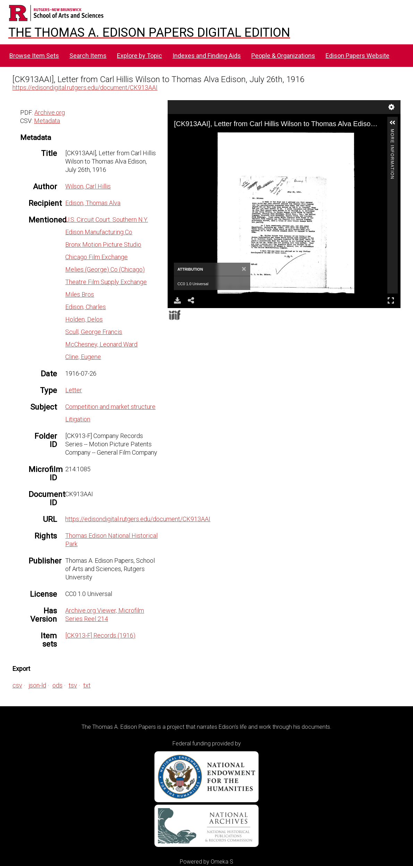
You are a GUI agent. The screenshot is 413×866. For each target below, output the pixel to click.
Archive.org (49, 112)
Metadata (47, 120)
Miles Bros (79, 294)
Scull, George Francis (93, 331)
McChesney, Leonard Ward (101, 344)
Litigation (77, 419)
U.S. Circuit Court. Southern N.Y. (106, 219)
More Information (392, 132)
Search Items (88, 55)
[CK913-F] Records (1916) (100, 635)
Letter (73, 390)
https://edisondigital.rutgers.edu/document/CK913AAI (85, 87)
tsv (73, 685)
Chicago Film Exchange (96, 257)
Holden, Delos (84, 319)
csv (17, 685)
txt (87, 685)
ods (57, 685)
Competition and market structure (110, 406)
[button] (392, 122)
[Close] (244, 269)
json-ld (37, 685)
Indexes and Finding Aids (206, 55)
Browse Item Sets (34, 55)
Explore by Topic (139, 55)
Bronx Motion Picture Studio (103, 244)
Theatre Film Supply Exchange (106, 282)
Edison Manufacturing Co (98, 232)
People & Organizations (283, 55)
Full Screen (391, 300)
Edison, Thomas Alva (92, 203)
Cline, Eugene (83, 356)
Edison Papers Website (357, 55)
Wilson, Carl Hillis (88, 186)
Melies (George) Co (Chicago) (105, 269)
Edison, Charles (85, 306)
